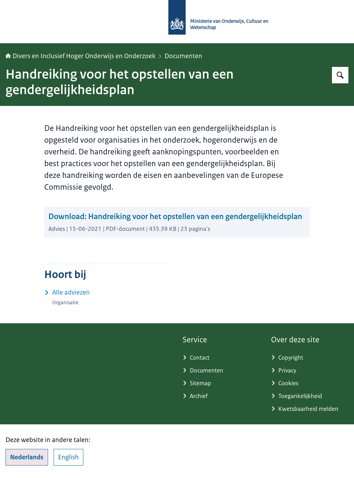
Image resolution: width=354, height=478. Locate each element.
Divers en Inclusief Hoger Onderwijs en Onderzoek (81, 56)
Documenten (183, 56)
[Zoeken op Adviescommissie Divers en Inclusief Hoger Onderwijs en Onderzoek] (340, 75)
